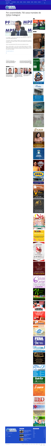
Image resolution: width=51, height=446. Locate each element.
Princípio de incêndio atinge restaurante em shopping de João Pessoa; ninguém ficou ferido (11, 62)
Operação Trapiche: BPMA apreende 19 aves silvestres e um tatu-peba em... (27, 431)
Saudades (34, 433)
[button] (45, 3)
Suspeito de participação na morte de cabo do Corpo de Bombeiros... (27, 439)
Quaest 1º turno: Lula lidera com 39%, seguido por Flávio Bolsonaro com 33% (27, 75)
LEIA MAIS (8, 66)
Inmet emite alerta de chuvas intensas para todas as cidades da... (27, 435)
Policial (34, 432)
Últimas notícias (12, 66)
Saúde (34, 434)
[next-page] (31, 66)
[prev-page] (30, 66)
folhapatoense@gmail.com (11, 434)
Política (8, 10)
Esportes (7, 3)
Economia (11, 3)
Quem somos (8, 2)
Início (6, 10)
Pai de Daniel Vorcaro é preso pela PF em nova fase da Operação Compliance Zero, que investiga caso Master (9, 75)
